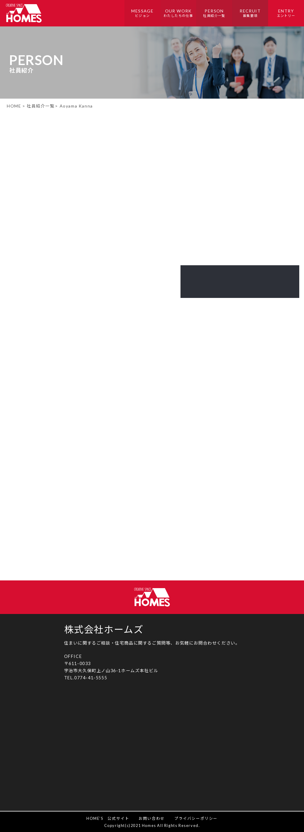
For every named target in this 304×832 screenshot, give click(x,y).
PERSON (214, 13)
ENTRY (286, 13)
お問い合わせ (152, 818)
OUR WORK (178, 13)
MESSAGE (142, 13)
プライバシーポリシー (196, 818)
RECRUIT (250, 13)
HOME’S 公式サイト (107, 818)
